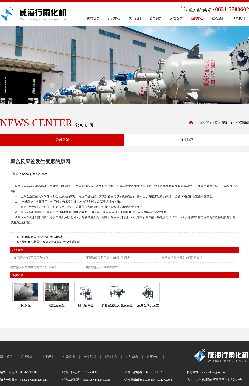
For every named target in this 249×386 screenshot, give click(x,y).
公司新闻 (243, 122)
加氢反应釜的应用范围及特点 (29, 257)
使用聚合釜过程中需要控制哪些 (42, 237)
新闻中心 (227, 122)
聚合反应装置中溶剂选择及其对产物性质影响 (51, 242)
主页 (215, 122)
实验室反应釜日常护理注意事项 (182, 257)
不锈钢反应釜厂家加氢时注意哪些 (108, 257)
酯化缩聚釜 (86, 305)
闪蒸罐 (26, 305)
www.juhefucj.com (34, 174)
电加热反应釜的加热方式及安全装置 (33, 267)
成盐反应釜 (57, 305)
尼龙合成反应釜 (148, 305)
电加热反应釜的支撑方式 (102, 267)
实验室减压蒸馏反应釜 (117, 305)
